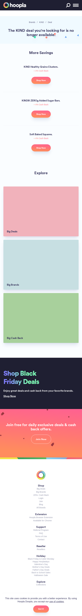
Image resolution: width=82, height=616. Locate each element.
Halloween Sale (41, 575)
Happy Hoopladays (41, 561)
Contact (41, 539)
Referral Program (41, 530)
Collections (41, 585)
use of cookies (56, 601)
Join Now (41, 439)
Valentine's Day (41, 564)
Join (41, 501)
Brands (32, 22)
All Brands (41, 507)
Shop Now (9, 396)
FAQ (41, 533)
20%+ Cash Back (41, 495)
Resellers (41, 549)
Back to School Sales (41, 572)
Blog (41, 504)
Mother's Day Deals (41, 567)
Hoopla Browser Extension (41, 517)
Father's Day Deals (41, 570)
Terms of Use (41, 536)
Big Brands (41, 492)
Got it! (41, 608)
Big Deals (41, 489)
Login (41, 498)
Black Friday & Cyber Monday (41, 559)
